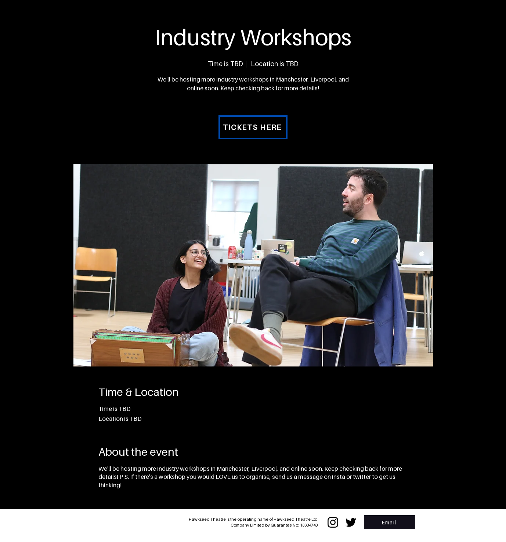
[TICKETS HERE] (253, 127)
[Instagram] (333, 522)
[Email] (390, 522)
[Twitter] (351, 522)
